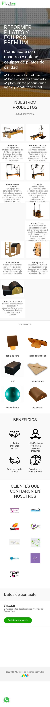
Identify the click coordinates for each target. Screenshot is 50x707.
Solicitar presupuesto (18, 620)
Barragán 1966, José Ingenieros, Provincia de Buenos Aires (23, 610)
